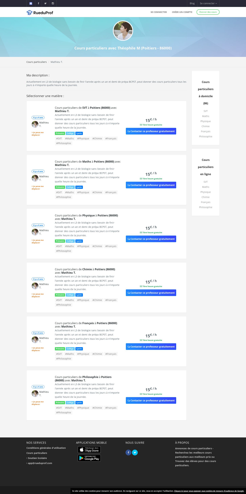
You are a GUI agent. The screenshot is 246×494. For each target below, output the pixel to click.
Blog (192, 3)
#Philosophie (63, 143)
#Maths (69, 138)
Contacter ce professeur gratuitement (151, 131)
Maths (205, 116)
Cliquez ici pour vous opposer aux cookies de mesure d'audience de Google (209, 491)
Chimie (206, 126)
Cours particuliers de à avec (86, 109)
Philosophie (205, 136)
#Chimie (97, 138)
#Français (110, 138)
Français (205, 131)
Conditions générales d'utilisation (46, 447)
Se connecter (159, 12)
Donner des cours (208, 11)
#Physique (83, 138)
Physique (205, 121)
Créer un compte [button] (182, 12)
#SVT (59, 138)
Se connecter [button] (208, 3)
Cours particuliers (36, 62)
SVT (206, 111)
